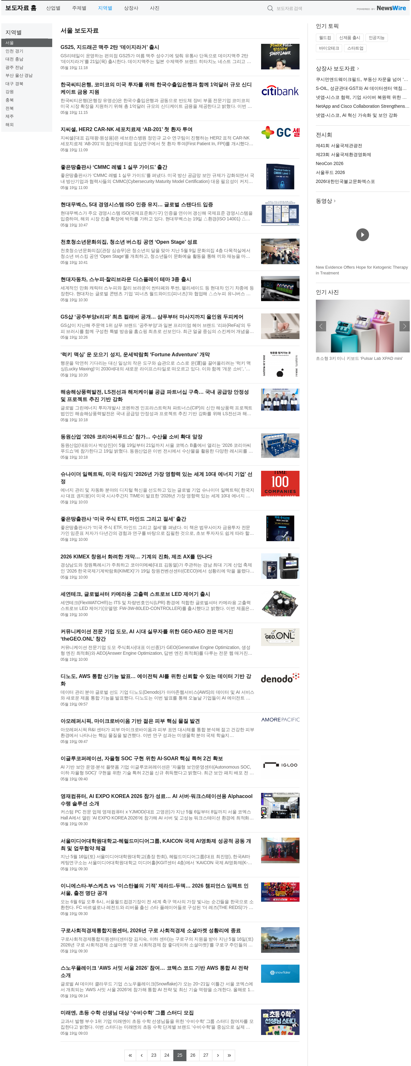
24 (169, 1054)
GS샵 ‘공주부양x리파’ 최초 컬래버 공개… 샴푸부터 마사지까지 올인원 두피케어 (152, 317)
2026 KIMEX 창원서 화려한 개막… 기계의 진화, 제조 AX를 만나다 (136, 556)
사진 (155, 8)
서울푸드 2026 (330, 172)
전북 (9, 108)
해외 (9, 124)
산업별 (53, 8)
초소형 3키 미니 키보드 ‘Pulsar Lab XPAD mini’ (359, 358)
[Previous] (141, 1055)
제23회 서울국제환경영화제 (343, 154)
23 (155, 1054)
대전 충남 (14, 59)
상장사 (131, 8)
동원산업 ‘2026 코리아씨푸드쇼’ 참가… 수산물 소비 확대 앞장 (131, 436)
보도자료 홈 (20, 7)
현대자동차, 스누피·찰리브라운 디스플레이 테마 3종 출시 (126, 279)
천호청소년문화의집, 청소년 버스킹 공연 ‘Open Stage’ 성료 (129, 242)
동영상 (324, 201)
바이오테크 (329, 48)
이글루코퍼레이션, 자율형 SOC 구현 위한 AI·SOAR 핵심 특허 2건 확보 (142, 758)
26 (195, 1054)
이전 (321, 326)
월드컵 (325, 37)
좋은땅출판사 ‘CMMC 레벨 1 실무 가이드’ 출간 (114, 167)
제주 (9, 116)
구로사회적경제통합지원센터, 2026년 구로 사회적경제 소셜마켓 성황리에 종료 (151, 930)
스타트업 (355, 48)
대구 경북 (14, 83)
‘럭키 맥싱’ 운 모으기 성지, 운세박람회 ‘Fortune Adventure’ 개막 (135, 354)
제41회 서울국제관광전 (339, 145)
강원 (9, 91)
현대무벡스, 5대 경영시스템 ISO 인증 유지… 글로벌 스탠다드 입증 (137, 204)
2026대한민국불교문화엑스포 (345, 181)
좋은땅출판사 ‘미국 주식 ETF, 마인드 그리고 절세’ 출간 (123, 519)
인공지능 (377, 37)
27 (208, 1054)
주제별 (79, 8)
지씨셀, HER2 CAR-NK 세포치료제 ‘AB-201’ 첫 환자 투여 (127, 129)
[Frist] (130, 1055)
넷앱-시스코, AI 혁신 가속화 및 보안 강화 (357, 115)
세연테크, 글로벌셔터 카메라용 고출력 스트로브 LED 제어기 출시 (135, 594)
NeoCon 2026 (329, 163)
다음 (404, 326)
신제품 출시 (349, 37)
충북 (9, 100)
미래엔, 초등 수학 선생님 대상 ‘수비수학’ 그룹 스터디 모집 (127, 1012)
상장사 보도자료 (336, 69)
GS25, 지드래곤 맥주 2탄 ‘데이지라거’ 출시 (110, 47)
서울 (9, 42)
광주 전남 (14, 67)
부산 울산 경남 (19, 75)
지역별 (105, 8)
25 (182, 1054)
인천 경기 (14, 51)
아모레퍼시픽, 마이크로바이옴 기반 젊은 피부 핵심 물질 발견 (130, 721)
